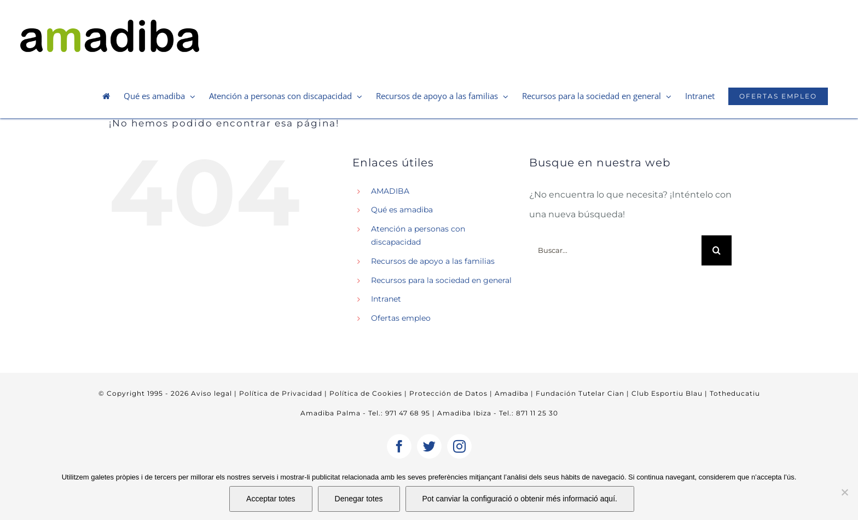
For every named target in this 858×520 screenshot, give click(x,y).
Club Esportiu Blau (667, 393)
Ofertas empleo (401, 318)
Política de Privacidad (279, 393)
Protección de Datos (447, 393)
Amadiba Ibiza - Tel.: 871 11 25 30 (497, 413)
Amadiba (512, 393)
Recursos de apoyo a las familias (433, 261)
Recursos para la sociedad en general (441, 280)
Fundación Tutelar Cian (580, 393)
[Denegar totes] (844, 492)
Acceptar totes (270, 498)
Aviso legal (211, 393)
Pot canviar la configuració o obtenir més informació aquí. (519, 498)
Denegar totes (359, 498)
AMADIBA (390, 191)
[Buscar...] (615, 250)
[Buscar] (717, 250)
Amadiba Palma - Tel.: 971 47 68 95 (365, 413)
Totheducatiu (735, 393)
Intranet (386, 299)
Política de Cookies (364, 393)
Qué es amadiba (402, 210)
